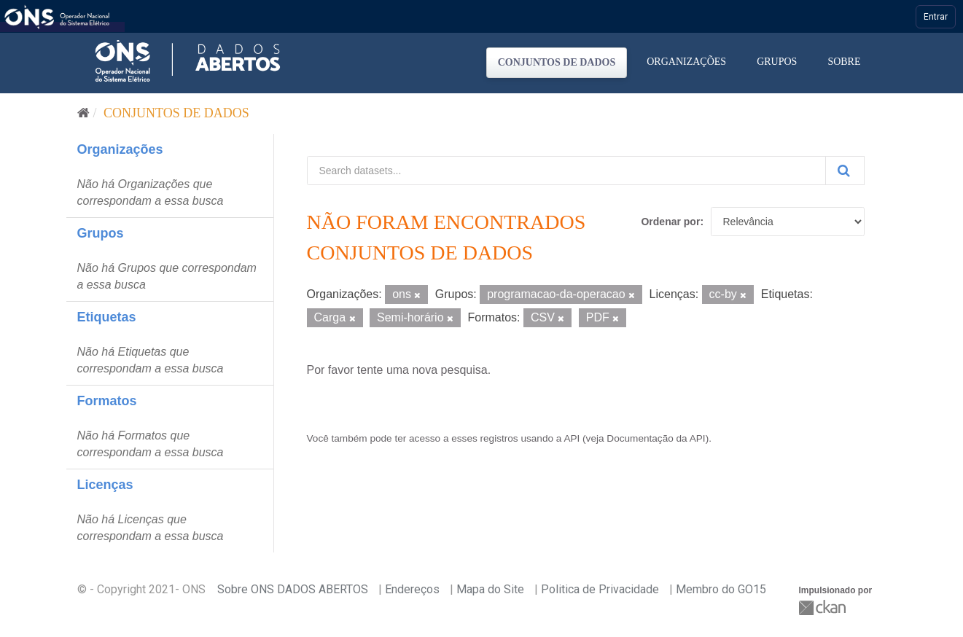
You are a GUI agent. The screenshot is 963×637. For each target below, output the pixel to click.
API (572, 438)
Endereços (412, 589)
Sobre (843, 61)
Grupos (777, 61)
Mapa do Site (490, 589)
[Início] (83, 113)
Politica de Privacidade (600, 589)
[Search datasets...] (566, 170)
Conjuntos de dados (557, 62)
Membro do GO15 (721, 589)
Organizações (686, 61)
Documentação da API (656, 438)
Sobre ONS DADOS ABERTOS (292, 589)
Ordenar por (670, 221)
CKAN (824, 607)
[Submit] (845, 170)
